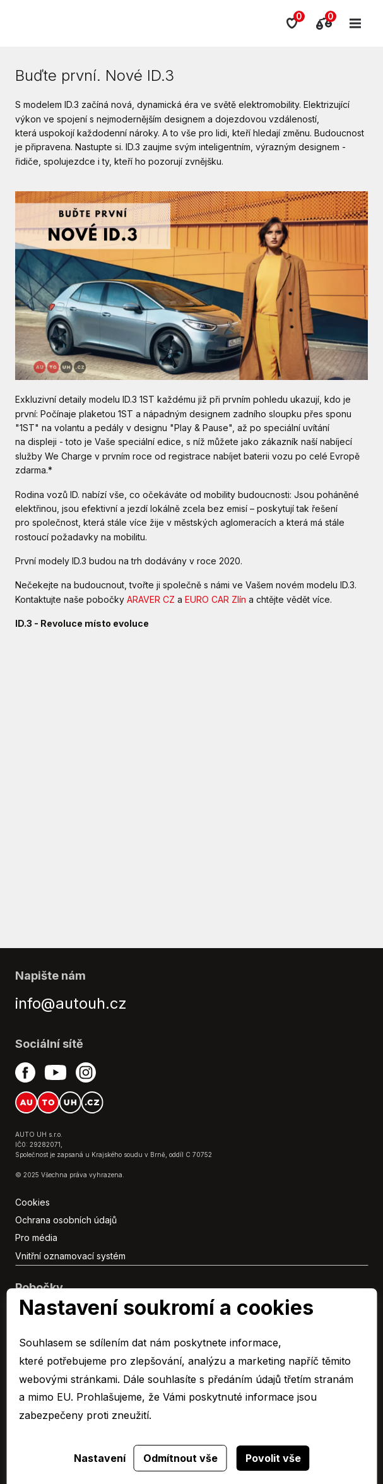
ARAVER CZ (151, 599)
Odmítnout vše (180, 1458)
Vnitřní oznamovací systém (70, 1255)
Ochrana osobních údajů (66, 1219)
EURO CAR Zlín (215, 599)
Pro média (36, 1237)
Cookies (32, 1202)
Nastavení (100, 1458)
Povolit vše (273, 1458)
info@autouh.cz (71, 1003)
